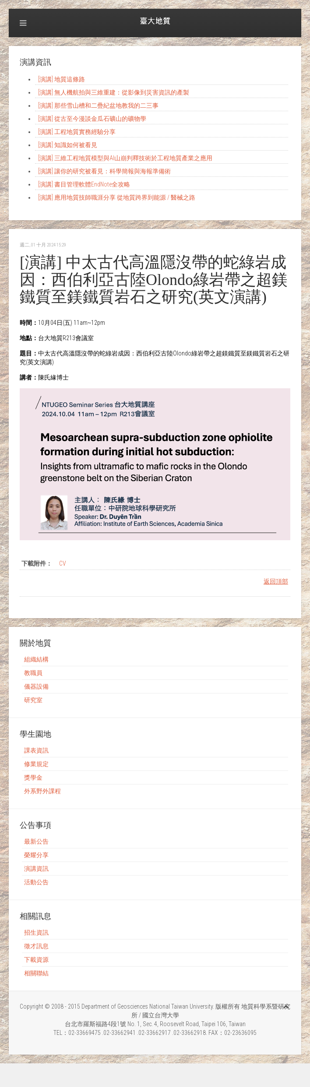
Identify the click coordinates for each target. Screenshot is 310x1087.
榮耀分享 (36, 854)
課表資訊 (36, 750)
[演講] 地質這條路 (61, 79)
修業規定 (36, 763)
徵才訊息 (36, 946)
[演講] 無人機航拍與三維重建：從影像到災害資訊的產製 (113, 92)
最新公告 (36, 841)
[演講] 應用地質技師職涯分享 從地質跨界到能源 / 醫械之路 (116, 197)
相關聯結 (36, 973)
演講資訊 (36, 868)
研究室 (33, 700)
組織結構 (36, 659)
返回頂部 (276, 581)
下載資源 (36, 959)
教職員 (33, 672)
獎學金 (33, 777)
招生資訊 (36, 932)
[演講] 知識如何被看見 (67, 144)
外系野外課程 (42, 791)
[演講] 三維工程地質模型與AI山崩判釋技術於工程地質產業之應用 (125, 158)
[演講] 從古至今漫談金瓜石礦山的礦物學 (92, 118)
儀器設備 (36, 686)
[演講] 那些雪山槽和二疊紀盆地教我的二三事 (98, 105)
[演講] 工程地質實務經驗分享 (77, 131)
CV (62, 563)
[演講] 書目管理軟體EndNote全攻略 (84, 184)
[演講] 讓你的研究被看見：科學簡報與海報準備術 (104, 171)
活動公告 (36, 882)
